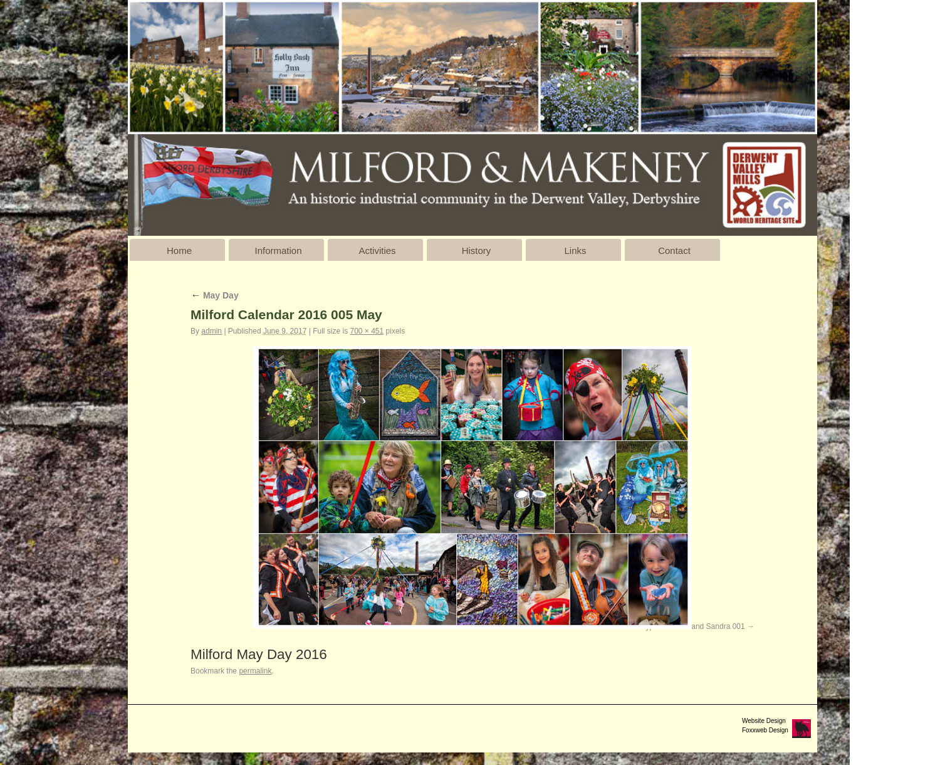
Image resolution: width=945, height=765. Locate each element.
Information (277, 250)
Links (575, 250)
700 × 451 (367, 331)
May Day (215, 295)
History (476, 250)
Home (179, 250)
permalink (255, 671)
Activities (376, 250)
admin (211, 331)
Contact (674, 250)
